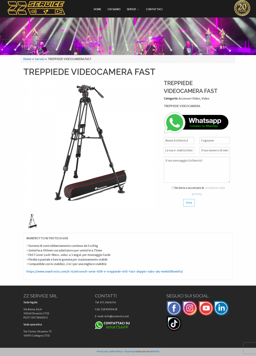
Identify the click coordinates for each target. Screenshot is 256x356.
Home (97, 9)
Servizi (131, 9)
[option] (89, 144)
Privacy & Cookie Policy (109, 351)
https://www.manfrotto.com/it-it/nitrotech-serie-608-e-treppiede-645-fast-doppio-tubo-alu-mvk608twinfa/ (104, 271)
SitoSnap (129, 351)
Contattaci (154, 9)
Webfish (154, 351)
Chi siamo (113, 9)
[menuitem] (97, 9)
